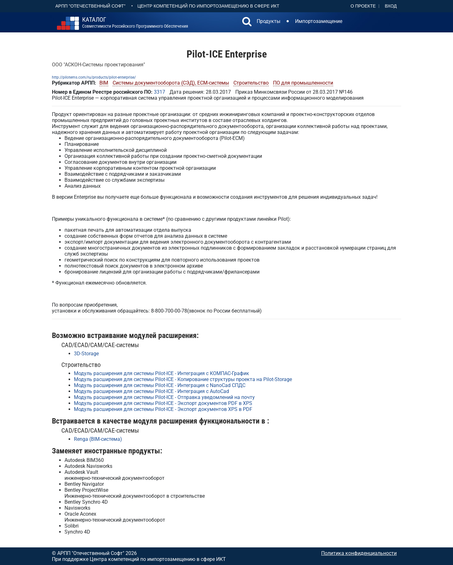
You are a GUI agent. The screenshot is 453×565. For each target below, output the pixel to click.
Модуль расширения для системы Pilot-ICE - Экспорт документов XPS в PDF (163, 409)
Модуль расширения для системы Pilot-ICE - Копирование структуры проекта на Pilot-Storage (183, 379)
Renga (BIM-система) (98, 439)
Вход (391, 5)
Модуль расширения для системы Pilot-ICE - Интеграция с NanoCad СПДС (159, 385)
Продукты (268, 21)
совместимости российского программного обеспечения (135, 22)
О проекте (363, 5)
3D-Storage (86, 354)
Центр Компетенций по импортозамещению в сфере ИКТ (208, 5)
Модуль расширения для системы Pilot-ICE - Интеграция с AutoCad (151, 391)
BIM (103, 83)
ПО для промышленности (303, 83)
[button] (247, 22)
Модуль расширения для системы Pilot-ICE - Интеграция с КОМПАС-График (161, 373)
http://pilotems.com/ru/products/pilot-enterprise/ (94, 77)
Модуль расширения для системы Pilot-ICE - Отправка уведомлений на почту (164, 397)
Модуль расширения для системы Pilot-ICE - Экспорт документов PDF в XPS (163, 403)
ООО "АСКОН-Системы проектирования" (98, 65)
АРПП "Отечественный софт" (90, 5)
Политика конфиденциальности (359, 553)
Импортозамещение (318, 21)
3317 (159, 92)
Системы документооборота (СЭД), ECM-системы (171, 83)
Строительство (251, 83)
